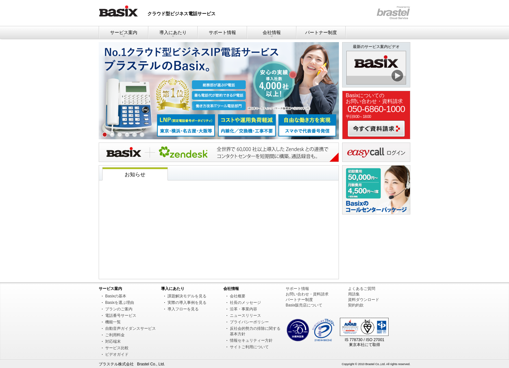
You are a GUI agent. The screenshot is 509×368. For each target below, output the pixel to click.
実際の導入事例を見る (187, 302)
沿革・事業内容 (243, 309)
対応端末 (113, 341)
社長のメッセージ (245, 302)
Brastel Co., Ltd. (151, 364)
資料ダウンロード (363, 299)
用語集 (354, 294)
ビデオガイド (117, 354)
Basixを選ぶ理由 (119, 302)
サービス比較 (117, 348)
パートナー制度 (321, 32)
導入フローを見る (183, 309)
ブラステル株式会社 (116, 364)
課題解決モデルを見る (187, 296)
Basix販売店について (304, 305)
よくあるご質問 (361, 288)
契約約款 (356, 305)
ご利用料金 (115, 335)
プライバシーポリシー (249, 322)
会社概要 (237, 296)
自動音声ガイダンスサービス (130, 328)
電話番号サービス (120, 315)
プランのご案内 (118, 309)
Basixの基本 (115, 296)
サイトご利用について (249, 347)
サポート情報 (222, 32)
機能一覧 (113, 322)
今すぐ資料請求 (376, 129)
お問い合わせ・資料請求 (307, 294)
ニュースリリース (245, 315)
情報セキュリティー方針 (251, 340)
